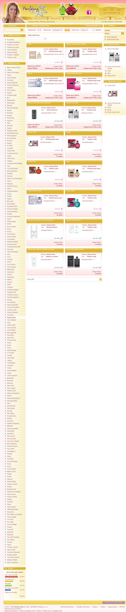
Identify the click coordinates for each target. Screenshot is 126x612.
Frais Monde (10, 234)
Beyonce (9, 120)
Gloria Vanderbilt (11, 252)
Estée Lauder (10, 221)
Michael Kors (10, 406)
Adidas (8, 70)
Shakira (8, 499)
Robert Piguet (10, 481)
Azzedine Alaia (11, 95)
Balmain (8, 105)
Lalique (8, 360)
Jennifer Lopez (11, 310)
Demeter (9, 176)
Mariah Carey (10, 390)
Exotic (68, 132)
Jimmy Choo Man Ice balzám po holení (41, 249)
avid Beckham (11, 171)
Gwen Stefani (10, 267)
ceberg (8, 300)
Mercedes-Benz (11, 401)
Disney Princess (11, 186)
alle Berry (9, 269)
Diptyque (9, 183)
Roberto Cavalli (11, 484)
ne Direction (10, 438)
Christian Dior (10, 292)
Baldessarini (10, 100)
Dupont (8, 199)
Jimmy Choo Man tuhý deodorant (39, 103)
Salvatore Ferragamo (13, 491)
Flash (30, 73)
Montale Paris (10, 416)
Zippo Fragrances (11, 562)
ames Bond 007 (11, 305)
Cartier (8, 156)
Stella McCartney (11, 509)
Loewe (8, 373)
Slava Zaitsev (10, 507)
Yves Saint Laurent (12, 557)
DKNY (8, 188)
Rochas (8, 486)
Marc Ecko (9, 385)
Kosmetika (9, 39)
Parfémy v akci (11, 57)
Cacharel (9, 148)
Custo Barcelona (11, 168)
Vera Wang (9, 539)
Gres (7, 254)
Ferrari (8, 231)
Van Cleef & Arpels (12, 537)
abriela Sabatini (11, 241)
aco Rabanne (11, 443)
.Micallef (9, 378)
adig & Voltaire (11, 560)
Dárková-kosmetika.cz (12, 611)
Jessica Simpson (11, 312)
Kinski (8, 345)
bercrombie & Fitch (12, 67)
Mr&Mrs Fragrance (12, 423)
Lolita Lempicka (11, 375)
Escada (8, 214)
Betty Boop (9, 118)
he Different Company (13, 514)
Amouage (9, 80)
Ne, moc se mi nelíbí (11, 588)
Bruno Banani (10, 138)
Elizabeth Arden (11, 206)
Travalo (8, 527)
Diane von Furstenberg (13, 178)
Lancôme (9, 365)
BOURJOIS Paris (11, 133)
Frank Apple (10, 239)
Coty (7, 166)
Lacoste (8, 355)
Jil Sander (9, 315)
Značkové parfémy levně (27, 611)
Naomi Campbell (11, 428)
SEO (27, 607)
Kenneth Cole (10, 340)
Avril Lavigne (10, 90)
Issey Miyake (10, 302)
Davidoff (8, 173)
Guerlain (9, 259)
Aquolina (9, 87)
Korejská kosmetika (12, 42)
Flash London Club (34, 191)
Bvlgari (8, 143)
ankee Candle (11, 555)
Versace (8, 542)
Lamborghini (10, 363)
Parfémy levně (47, 611)
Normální (8, 583)
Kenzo (8, 342)
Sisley (8, 504)
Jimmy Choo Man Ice (73, 220)
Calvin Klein (10, 151)
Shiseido (9, 501)
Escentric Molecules (12, 216)
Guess (8, 262)
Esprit (8, 219)
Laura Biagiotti (10, 370)
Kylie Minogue (10, 350)
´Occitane (9, 353)
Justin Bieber (10, 330)
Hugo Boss (9, 277)
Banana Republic (11, 108)
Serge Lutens (10, 494)
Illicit (29, 44)
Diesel (8, 181)
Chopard (9, 287)
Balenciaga (9, 103)
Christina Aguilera (11, 297)
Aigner (8, 75)
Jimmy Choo (10, 317)
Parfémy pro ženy (11, 44)
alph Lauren (10, 471)
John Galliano (10, 320)
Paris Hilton (9, 449)
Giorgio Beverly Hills (12, 246)
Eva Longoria (10, 226)
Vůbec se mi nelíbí (11, 592)
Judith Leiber (10, 325)
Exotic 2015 (70, 191)
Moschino (9, 421)
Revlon (8, 476)
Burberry (9, 140)
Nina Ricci (9, 433)
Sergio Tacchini (11, 496)
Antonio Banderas (12, 85)
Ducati (8, 194)
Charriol (8, 282)
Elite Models (10, 204)
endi (8, 229)
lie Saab (9, 201)
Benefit (8, 110)
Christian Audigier (11, 289)
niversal (9, 532)
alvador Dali (10, 489)
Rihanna (9, 479)
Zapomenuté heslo (113, 39)
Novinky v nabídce (12, 55)
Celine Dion (10, 158)
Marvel (8, 395)
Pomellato (9, 459)
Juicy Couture (10, 327)
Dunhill (8, 196)
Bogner (8, 128)
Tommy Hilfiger (11, 524)
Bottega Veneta (11, 130)
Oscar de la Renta (12, 441)
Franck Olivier (10, 236)
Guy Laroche (10, 264)
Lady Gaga (9, 358)
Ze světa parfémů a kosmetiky (112, 21)
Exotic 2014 (32, 161)
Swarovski (9, 512)
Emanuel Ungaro (11, 209)
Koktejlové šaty (57, 611)
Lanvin (8, 368)
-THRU (9, 145)
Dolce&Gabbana (11, 191)
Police (8, 456)
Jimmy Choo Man (72, 103)
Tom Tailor (9, 522)
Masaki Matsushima (12, 398)
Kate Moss (9, 335)
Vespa (8, 544)
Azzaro (8, 93)
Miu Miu (8, 411)
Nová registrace (112, 37)
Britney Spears (11, 135)
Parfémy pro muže (12, 47)
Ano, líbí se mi (9, 579)
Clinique (8, 161)
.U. (7, 98)
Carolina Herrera (11, 153)
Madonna (9, 380)
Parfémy (38, 611)
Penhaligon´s (10, 451)
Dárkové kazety (11, 52)
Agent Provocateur (12, 72)
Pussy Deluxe (10, 469)
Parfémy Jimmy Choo (47, 21)
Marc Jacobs (10, 388)
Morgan (8, 418)
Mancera (9, 383)
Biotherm (9, 125)
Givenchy (9, 249)
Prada (8, 464)
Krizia (8, 347)
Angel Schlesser (11, 82)
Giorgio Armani (11, 244)
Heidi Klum (9, 272)
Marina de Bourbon (12, 393)
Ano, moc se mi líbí (11, 575)
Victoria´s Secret (11, 547)
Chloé (8, 284)
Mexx (8, 403)
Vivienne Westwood (12, 552)
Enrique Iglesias (11, 211)
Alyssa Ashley (10, 77)
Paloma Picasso (11, 446)
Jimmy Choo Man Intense (75, 249)
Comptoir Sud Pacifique (13, 163)
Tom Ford (9, 519)
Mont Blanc (9, 413)
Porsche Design (11, 461)
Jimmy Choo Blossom (74, 73)
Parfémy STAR (33, 21)
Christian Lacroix (11, 295)
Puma (8, 466)
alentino (9, 534)
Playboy (8, 454)
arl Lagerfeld (10, 332)
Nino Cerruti (10, 436)
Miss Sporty (10, 408)
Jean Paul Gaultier (12, 307)
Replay (8, 474)
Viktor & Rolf (10, 550)
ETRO (8, 224)
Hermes (8, 274)
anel (8, 279)
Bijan (7, 123)
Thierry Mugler (10, 517)
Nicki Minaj (9, 431)
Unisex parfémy (11, 50)
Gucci (8, 257)
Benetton (9, 113)
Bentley (8, 115)
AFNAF (9, 426)
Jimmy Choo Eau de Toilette (76, 44)
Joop (7, 322)
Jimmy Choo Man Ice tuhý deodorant (40, 220)
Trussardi (9, 529)
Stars (68, 161)
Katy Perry (9, 337)
